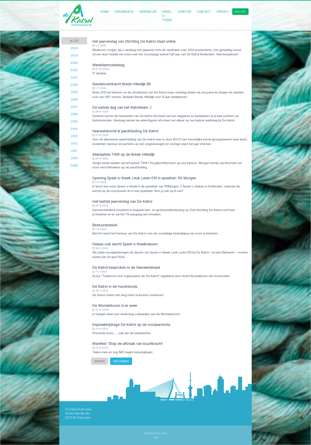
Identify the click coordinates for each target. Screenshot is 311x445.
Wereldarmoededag (108, 65)
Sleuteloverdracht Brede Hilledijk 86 (121, 84)
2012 (74, 143)
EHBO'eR (185, 11)
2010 (74, 158)
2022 (74, 70)
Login (155, 437)
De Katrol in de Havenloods (114, 286)
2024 (74, 55)
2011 (74, 150)
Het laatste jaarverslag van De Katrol (122, 201)
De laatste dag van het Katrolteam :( (122, 107)
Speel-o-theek (167, 16)
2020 (74, 84)
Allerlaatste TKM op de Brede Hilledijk (123, 154)
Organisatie (124, 11)
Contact (204, 11)
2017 (74, 106)
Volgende (121, 361)
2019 (74, 92)
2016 (74, 114)
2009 (74, 165)
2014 (74, 128)
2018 (74, 99)
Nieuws (240, 11)
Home (105, 11)
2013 (74, 136)
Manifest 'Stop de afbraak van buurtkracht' (127, 343)
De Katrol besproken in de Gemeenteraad (126, 267)
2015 (74, 121)
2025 (74, 48)
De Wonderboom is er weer (114, 305)
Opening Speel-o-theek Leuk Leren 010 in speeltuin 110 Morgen (144, 178)
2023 (74, 62)
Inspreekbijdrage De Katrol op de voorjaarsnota (131, 324)
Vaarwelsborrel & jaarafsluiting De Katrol (125, 131)
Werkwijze (148, 11)
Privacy (223, 11)
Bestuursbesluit (104, 225)
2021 (74, 77)
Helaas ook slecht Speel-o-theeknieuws (125, 244)
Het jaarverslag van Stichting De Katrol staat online (134, 41)
